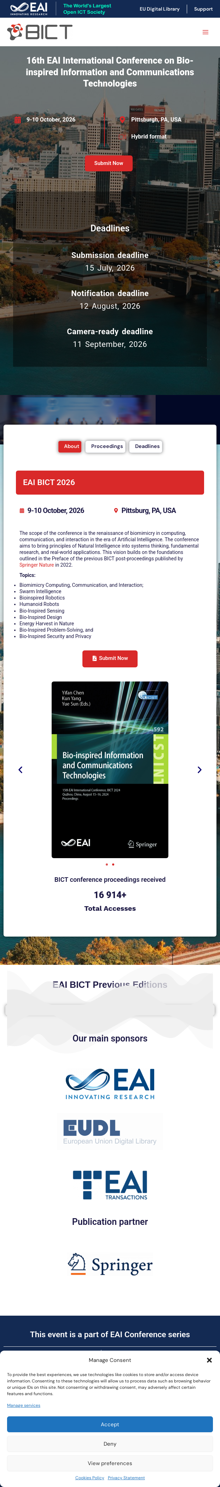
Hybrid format (149, 136)
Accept (110, 1424)
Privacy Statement (126, 1478)
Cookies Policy (89, 1478)
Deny (110, 1443)
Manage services (23, 1405)
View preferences (110, 1463)
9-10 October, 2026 (51, 119)
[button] (209, 1360)
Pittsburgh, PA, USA (156, 119)
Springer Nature (36, 565)
